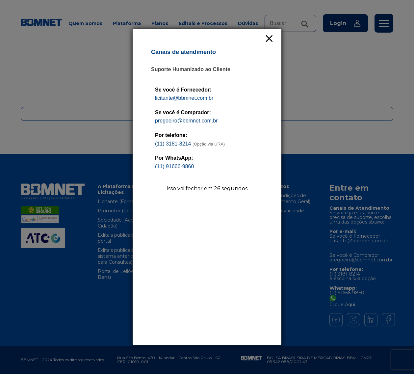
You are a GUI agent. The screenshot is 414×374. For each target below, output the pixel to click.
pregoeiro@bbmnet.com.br (186, 120)
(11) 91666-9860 (174, 166)
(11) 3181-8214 (173, 144)
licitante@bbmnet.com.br (184, 98)
